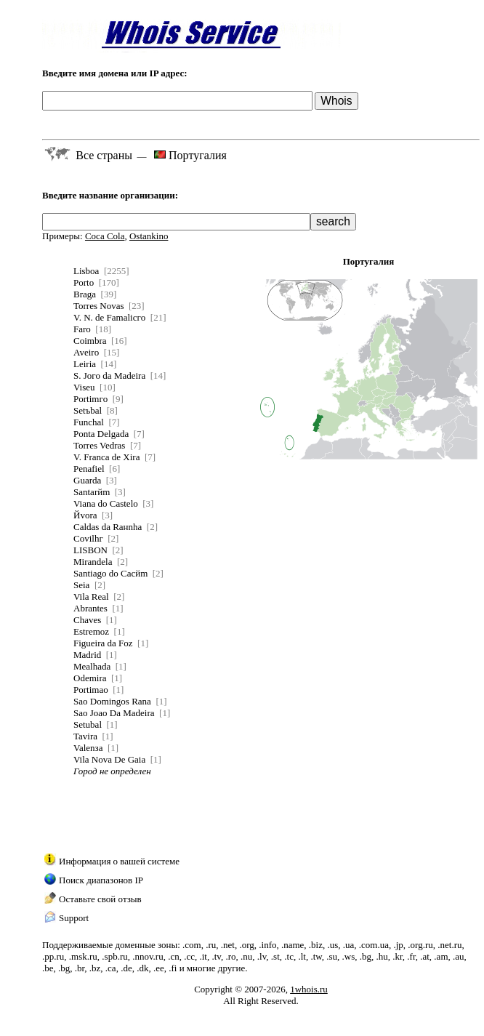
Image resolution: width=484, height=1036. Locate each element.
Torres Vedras (99, 445)
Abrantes (90, 608)
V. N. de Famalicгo (109, 317)
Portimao (90, 689)
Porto (83, 282)
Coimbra (90, 340)
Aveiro (86, 352)
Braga (84, 294)
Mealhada (91, 666)
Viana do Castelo (105, 503)
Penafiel (89, 468)
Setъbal (87, 410)
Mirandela (92, 561)
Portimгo (90, 398)
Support (74, 917)
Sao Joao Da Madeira (114, 712)
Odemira (89, 677)
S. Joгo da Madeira (109, 375)
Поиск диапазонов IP (101, 880)
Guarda (87, 480)
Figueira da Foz (103, 643)
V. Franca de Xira (106, 456)
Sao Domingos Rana (112, 701)
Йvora (85, 515)
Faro (82, 329)
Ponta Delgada (101, 433)
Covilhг (88, 538)
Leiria (84, 363)
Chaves (87, 619)
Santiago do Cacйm (110, 573)
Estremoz (91, 631)
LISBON (90, 550)
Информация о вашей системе (119, 861)
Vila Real (91, 596)
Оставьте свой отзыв (100, 899)
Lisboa (86, 270)
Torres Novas (98, 305)
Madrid (87, 654)
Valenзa (88, 747)
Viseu (84, 387)
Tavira (85, 736)
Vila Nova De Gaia (109, 759)
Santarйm (91, 491)
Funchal (88, 422)
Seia (81, 584)
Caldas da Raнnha (107, 526)
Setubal (87, 724)
